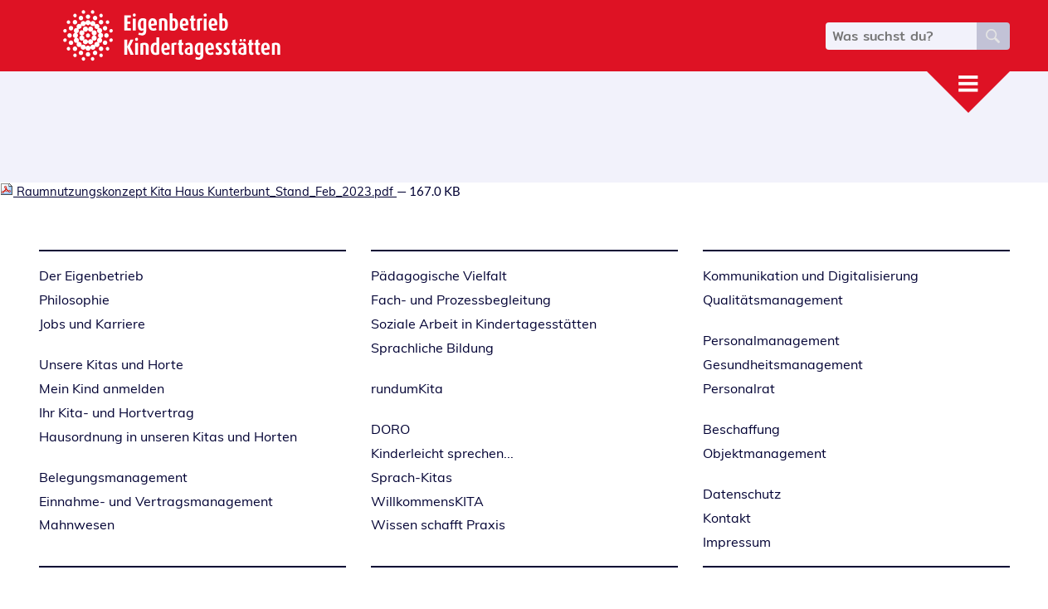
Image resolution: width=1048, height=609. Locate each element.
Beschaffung (741, 429)
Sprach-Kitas (411, 477)
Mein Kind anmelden (101, 388)
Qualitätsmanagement (773, 299)
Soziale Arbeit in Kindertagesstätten (484, 323)
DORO (390, 429)
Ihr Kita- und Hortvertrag (116, 412)
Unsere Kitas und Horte (111, 364)
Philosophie (74, 299)
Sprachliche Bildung (432, 347)
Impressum (737, 541)
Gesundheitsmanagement (783, 364)
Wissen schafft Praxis (438, 524)
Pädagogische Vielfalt (439, 275)
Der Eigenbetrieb (91, 275)
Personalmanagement (771, 340)
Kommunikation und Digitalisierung (811, 275)
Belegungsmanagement (113, 477)
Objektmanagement (764, 453)
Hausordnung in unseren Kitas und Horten (168, 436)
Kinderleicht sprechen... (442, 453)
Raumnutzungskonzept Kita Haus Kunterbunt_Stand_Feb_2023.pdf (198, 191)
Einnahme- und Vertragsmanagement (156, 501)
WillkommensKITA (427, 501)
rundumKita (407, 388)
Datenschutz (742, 493)
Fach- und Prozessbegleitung (461, 299)
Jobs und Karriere (92, 323)
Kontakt (727, 517)
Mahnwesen (77, 524)
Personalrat (739, 388)
